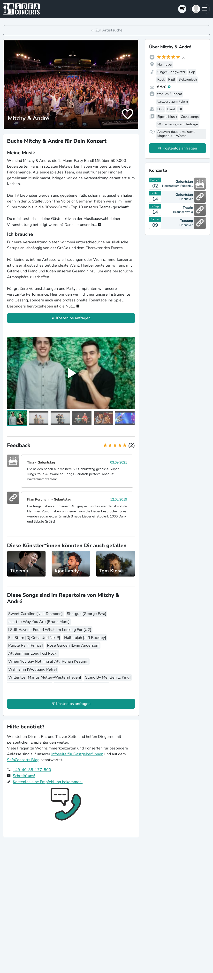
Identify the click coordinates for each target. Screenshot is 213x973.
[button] (200, 9)
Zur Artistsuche (108, 30)
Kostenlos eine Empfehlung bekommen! (48, 782)
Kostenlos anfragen (73, 318)
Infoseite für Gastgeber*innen (77, 754)
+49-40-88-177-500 (32, 769)
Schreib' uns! (24, 775)
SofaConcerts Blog (23, 760)
